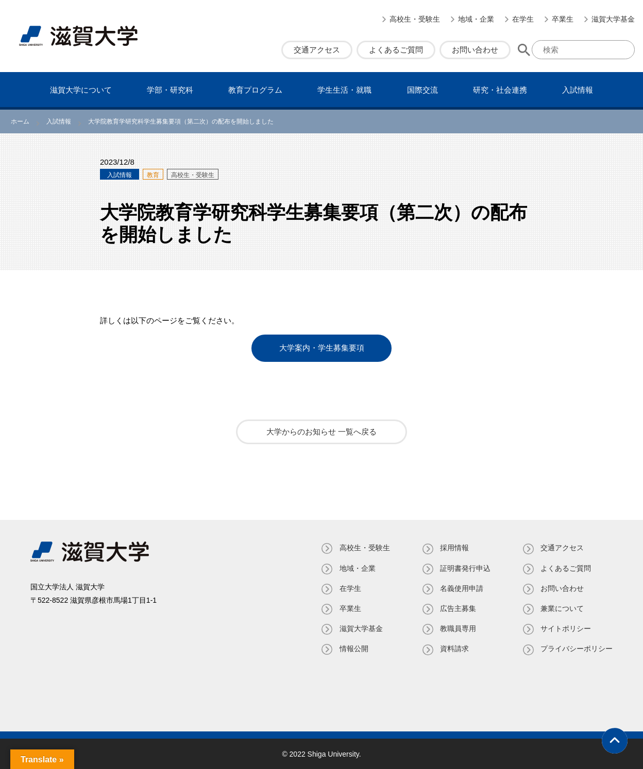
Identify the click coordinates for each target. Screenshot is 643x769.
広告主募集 (457, 608)
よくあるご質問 (396, 49)
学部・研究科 (170, 89)
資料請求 (453, 648)
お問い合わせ (475, 49)
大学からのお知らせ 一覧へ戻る (321, 431)
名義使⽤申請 (461, 588)
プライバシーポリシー (576, 648)
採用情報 (453, 548)
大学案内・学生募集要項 (321, 348)
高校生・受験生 (415, 19)
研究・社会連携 (500, 89)
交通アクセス (317, 49)
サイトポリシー (565, 628)
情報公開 (353, 648)
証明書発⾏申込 (464, 568)
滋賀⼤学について (81, 89)
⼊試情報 (577, 89)
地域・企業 (476, 19)
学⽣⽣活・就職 (344, 89)
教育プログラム (255, 89)
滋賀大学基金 (613, 19)
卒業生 (562, 19)
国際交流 (422, 89)
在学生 (523, 19)
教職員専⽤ (457, 628)
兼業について (562, 608)
